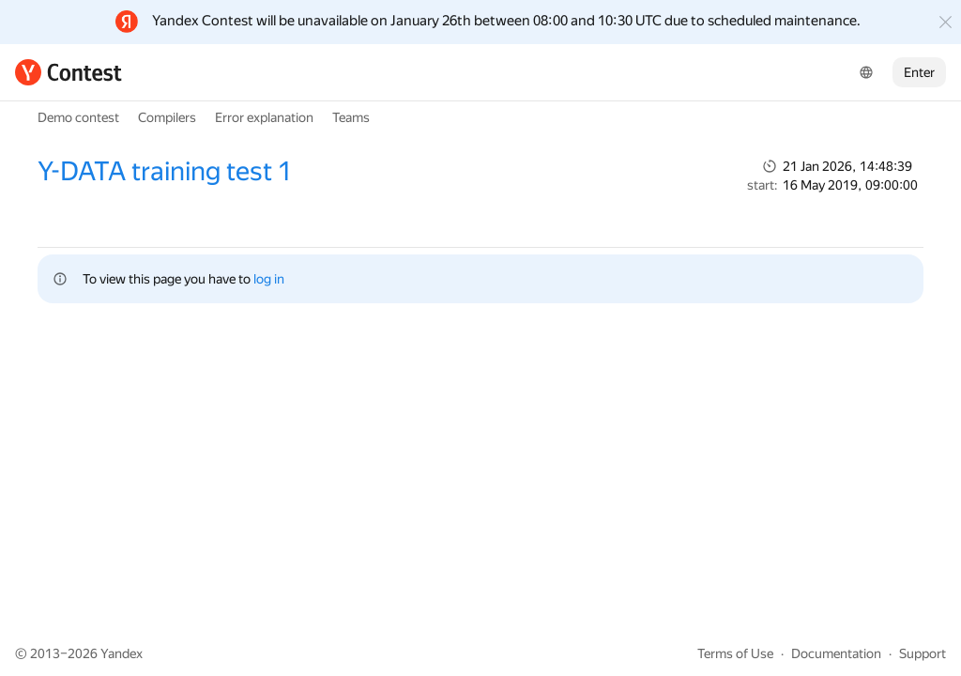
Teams (351, 117)
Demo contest (78, 117)
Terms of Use (735, 653)
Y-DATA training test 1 (165, 171)
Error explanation (264, 117)
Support (922, 653)
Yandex (121, 653)
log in (268, 278)
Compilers (167, 117)
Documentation (836, 653)
